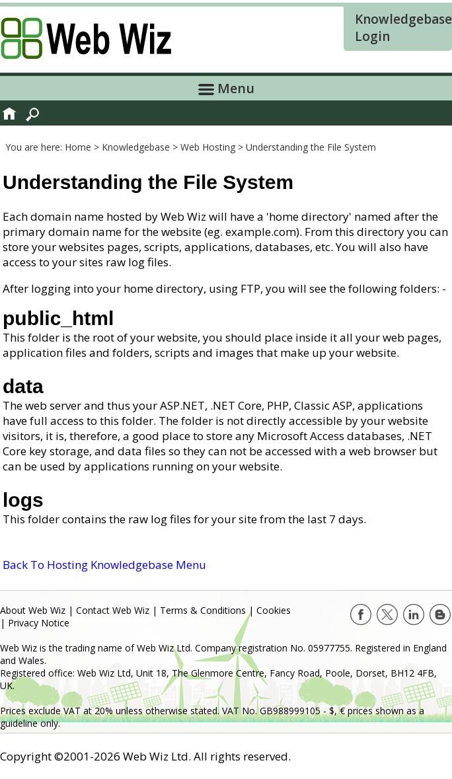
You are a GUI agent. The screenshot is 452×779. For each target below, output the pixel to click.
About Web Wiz (32, 610)
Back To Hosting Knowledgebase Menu (104, 564)
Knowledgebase (403, 19)
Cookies (273, 610)
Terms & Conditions (203, 610)
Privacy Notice (38, 622)
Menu (226, 88)
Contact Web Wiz (112, 610)
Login (372, 36)
